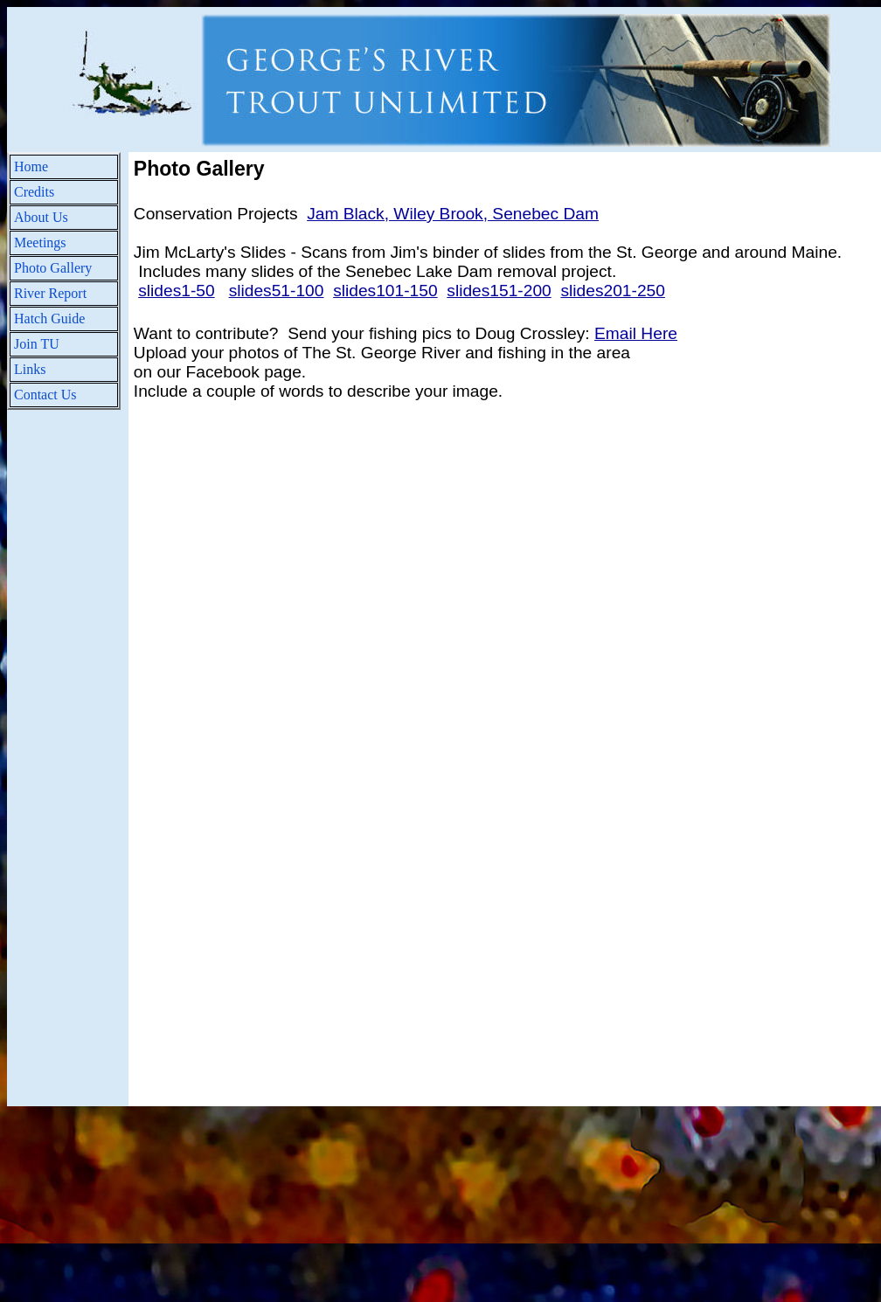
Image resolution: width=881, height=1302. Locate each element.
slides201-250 (612, 290)
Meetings (40, 242)
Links (29, 369)
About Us (41, 217)
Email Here (635, 333)
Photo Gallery (53, 267)
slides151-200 (499, 290)
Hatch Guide (49, 318)
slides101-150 (385, 290)
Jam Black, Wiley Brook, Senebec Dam (453, 213)
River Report (50, 293)
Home (31, 166)
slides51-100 (276, 290)
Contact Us (45, 394)
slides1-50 (176, 290)
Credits (34, 191)
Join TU (36, 343)
